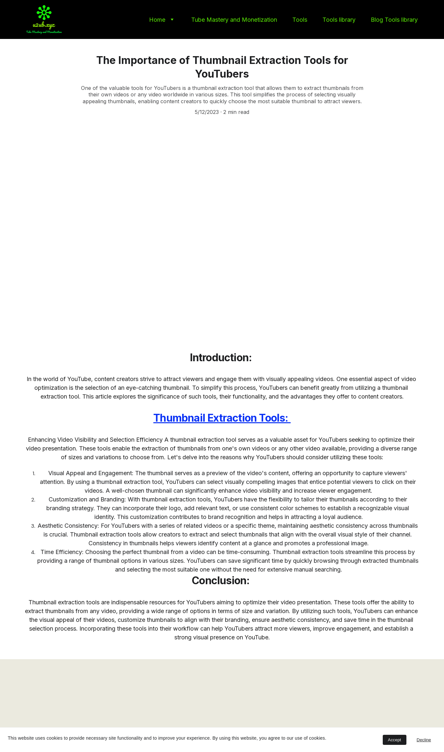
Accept (394, 739)
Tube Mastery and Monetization (234, 19)
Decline (424, 739)
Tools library (339, 19)
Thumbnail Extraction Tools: (222, 418)
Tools (299, 19)
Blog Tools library (394, 19)
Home (157, 19)
